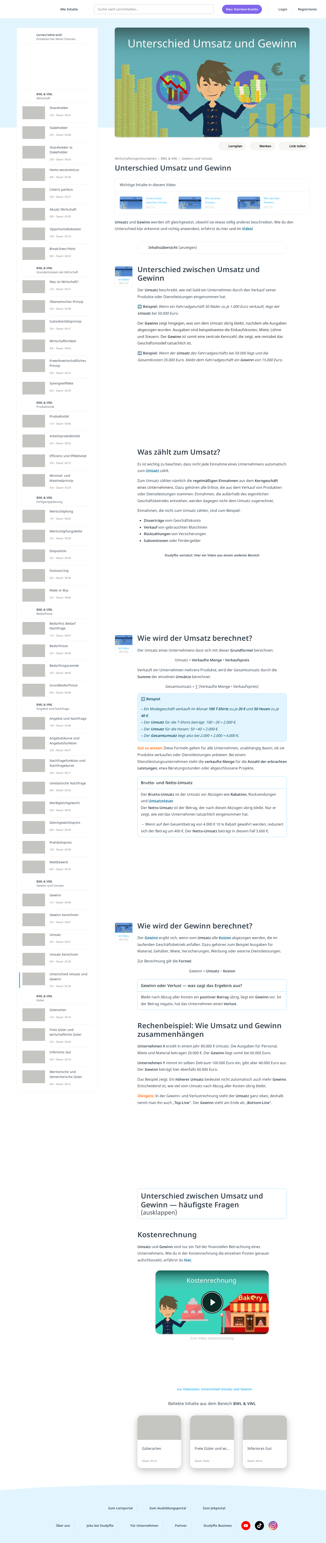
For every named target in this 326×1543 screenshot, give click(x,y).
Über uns (59, 1525)
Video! (247, 228)
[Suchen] (208, 9)
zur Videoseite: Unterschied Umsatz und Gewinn (212, 1389)
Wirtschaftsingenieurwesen (136, 158)
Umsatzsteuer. (161, 800)
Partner (177, 1525)
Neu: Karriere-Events (242, 9)
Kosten (225, 937)
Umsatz (153, 470)
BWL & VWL (169, 158)
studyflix (30, 9)
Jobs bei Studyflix (96, 1525)
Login (280, 8)
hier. (188, 1260)
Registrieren (307, 9)
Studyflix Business (214, 1525)
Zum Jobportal (210, 1508)
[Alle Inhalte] (67, 9)
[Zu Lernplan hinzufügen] (232, 146)
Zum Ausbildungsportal (164, 1508)
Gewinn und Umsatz (197, 158)
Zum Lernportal (117, 1508)
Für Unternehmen (140, 1525)
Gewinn (152, 937)
